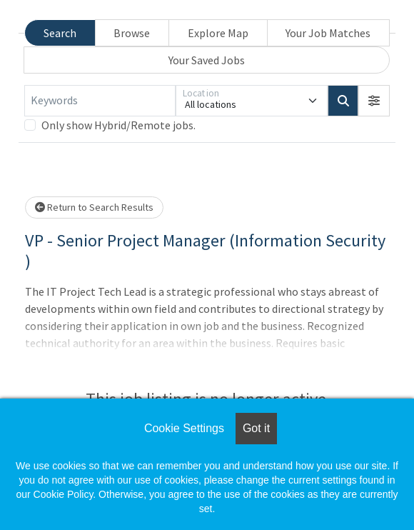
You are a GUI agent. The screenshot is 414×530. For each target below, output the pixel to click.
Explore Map (218, 33)
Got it (256, 428)
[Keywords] (100, 100)
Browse (131, 33)
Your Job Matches (328, 33)
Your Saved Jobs (206, 60)
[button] (374, 100)
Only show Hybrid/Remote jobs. (118, 125)
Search (60, 33)
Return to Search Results (94, 207)
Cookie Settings (184, 428)
